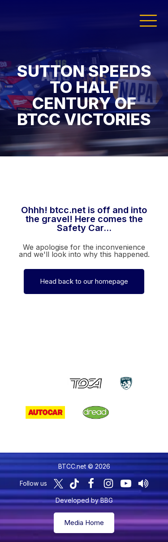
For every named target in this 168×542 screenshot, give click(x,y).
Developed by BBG (84, 500)
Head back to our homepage (84, 281)
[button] (148, 20)
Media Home (84, 522)
